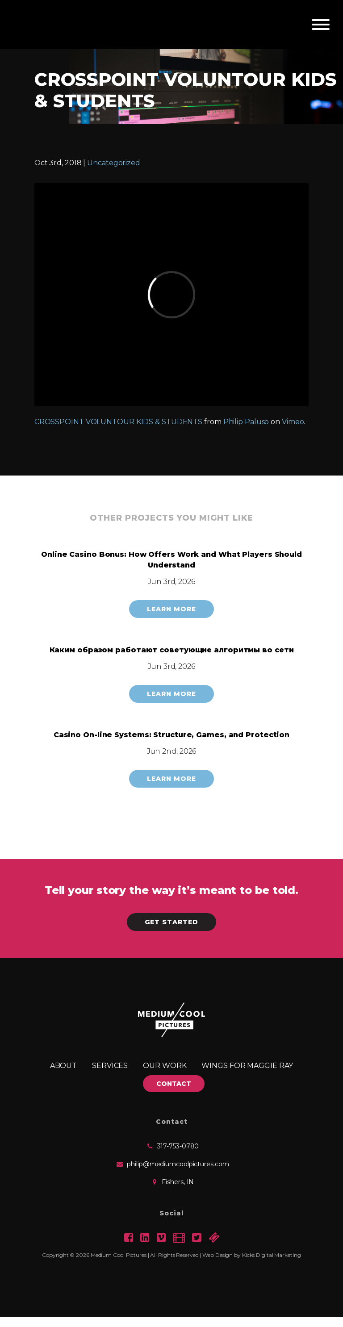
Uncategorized (113, 163)
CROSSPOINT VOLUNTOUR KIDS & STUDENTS (118, 421)
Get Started (171, 922)
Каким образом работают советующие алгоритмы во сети (172, 650)
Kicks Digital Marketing (271, 1255)
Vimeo (293, 421)
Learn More (171, 609)
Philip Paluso (246, 421)
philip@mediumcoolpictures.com (178, 1164)
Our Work (164, 1065)
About (63, 1065)
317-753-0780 (178, 1146)
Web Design (217, 1255)
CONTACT (173, 1084)
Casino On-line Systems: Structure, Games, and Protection (171, 734)
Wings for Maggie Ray (247, 1065)
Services (110, 1065)
